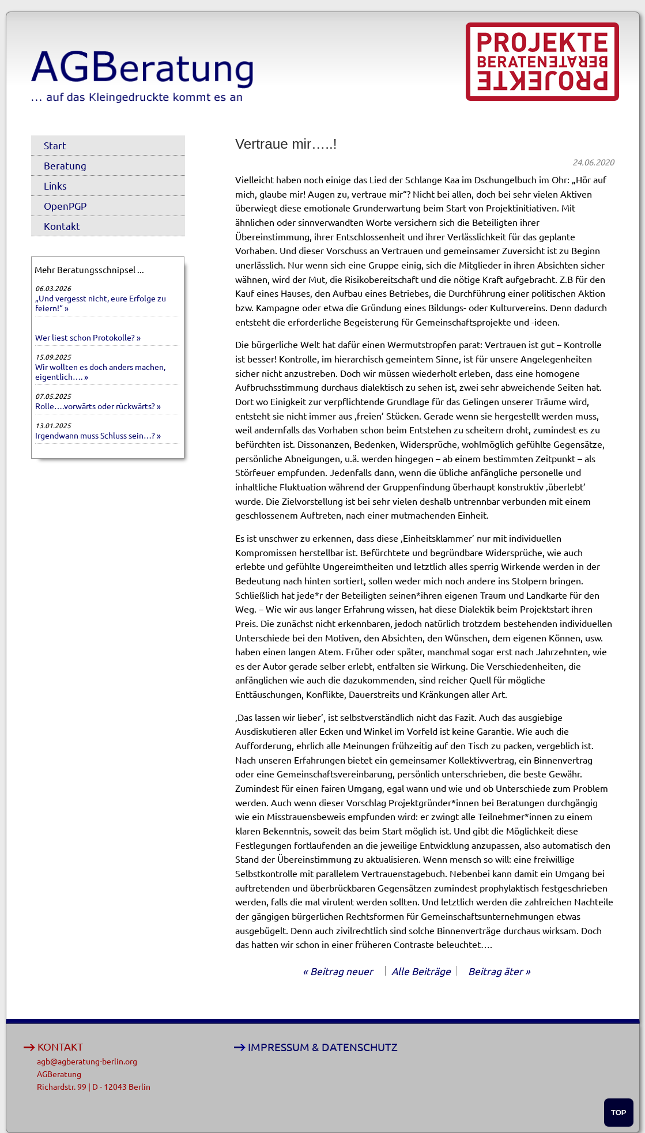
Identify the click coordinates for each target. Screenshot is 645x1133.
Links (55, 185)
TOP (619, 1112)
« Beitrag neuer (338, 971)
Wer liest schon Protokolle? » (88, 337)
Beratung (65, 165)
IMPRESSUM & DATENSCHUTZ (323, 1046)
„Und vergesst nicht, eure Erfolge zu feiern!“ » (100, 303)
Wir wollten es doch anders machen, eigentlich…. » (100, 371)
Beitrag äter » (499, 971)
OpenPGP (65, 205)
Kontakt (62, 226)
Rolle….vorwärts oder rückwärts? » (98, 406)
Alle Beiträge (421, 971)
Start (55, 145)
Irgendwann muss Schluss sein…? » (98, 435)
